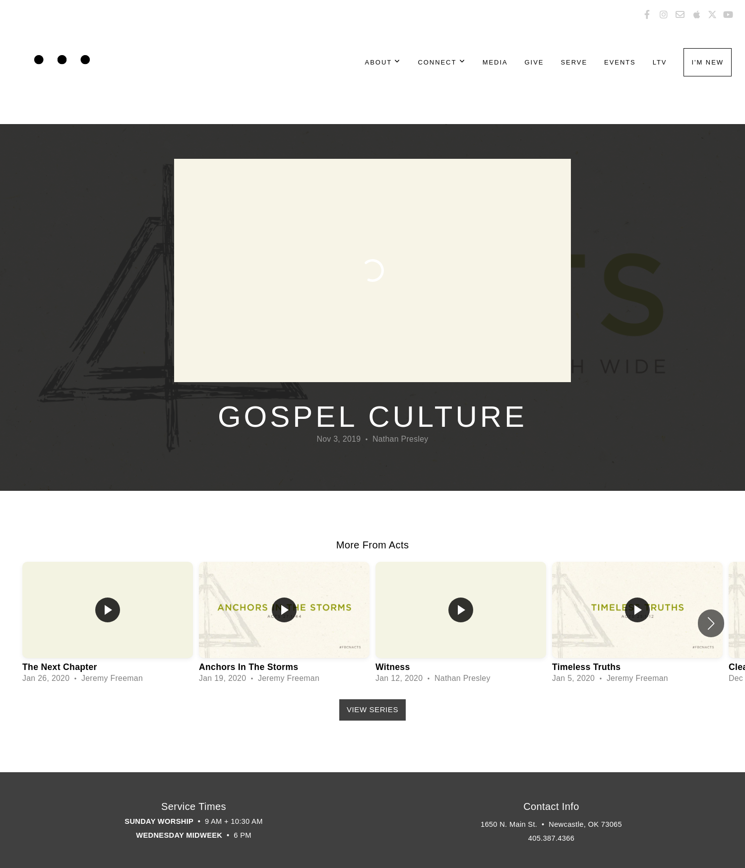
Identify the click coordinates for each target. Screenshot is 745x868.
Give (534, 62)
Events (620, 62)
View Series (372, 709)
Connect (441, 62)
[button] (711, 623)
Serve (573, 62)
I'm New (707, 62)
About (383, 62)
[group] (107, 623)
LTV (660, 62)
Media (495, 62)
